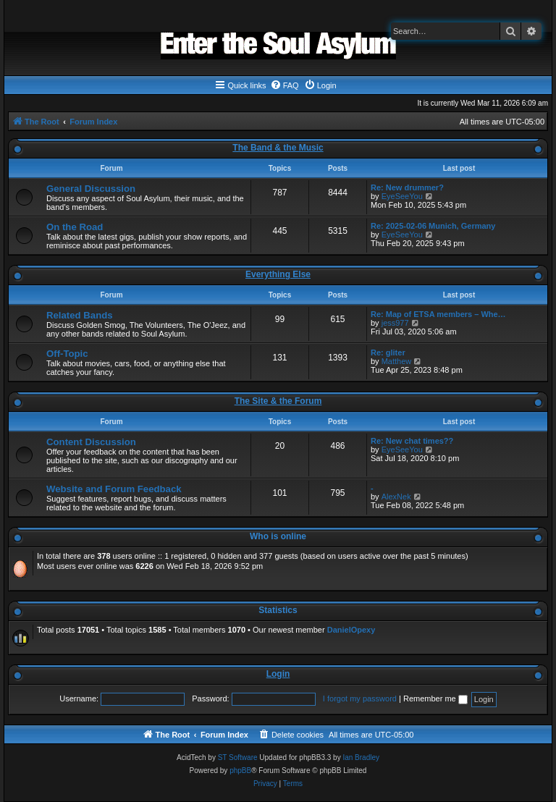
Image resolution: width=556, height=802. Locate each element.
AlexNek (396, 496)
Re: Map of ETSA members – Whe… (438, 314)
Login (278, 674)
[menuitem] (284, 85)
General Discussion (90, 188)
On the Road (74, 226)
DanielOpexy (351, 629)
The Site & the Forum (278, 401)
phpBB (240, 770)
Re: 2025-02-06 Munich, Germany (433, 225)
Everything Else (278, 274)
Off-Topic (67, 353)
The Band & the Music (277, 148)
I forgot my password (360, 698)
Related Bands (79, 315)
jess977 (395, 322)
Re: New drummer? (407, 187)
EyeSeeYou (402, 196)
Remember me (435, 698)
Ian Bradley (360, 757)
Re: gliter (388, 352)
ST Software (238, 757)
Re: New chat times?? (412, 440)
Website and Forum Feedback (114, 489)
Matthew (397, 361)
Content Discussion (91, 441)
